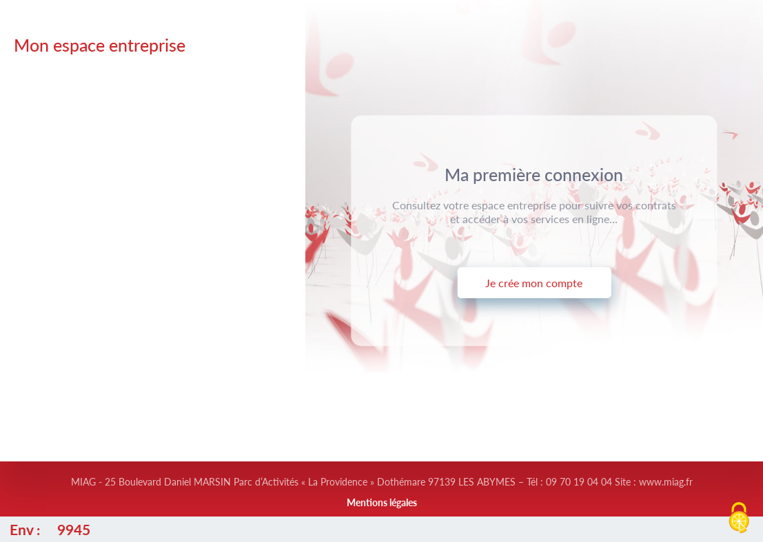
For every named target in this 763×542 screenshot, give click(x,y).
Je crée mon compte (533, 282)
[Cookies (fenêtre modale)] (739, 518)
